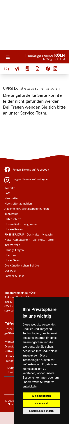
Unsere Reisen (13, 229)
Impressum (11, 213)
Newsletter (11, 198)
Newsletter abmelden (18, 203)
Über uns (10, 255)
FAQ (7, 193)
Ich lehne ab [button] (41, 403)
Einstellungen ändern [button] (41, 410)
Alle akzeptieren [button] (41, 395)
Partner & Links (14, 275)
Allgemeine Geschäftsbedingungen (26, 208)
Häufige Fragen (14, 250)
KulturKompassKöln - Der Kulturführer (29, 239)
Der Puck (10, 270)
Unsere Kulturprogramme (20, 224)
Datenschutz (12, 219)
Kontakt (9, 188)
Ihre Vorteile (12, 244)
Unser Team (12, 260)
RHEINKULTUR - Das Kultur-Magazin (28, 234)
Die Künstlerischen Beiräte (21, 265)
